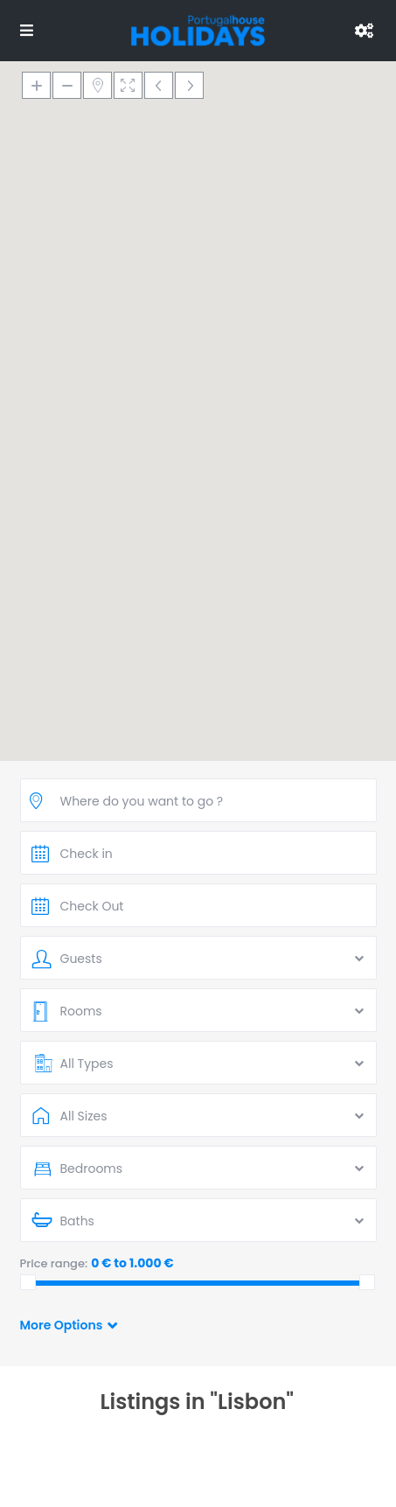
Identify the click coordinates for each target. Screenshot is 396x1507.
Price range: (54, 1263)
